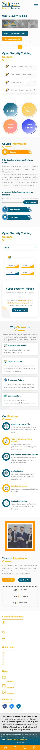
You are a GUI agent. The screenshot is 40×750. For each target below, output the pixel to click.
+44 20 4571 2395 (25, 300)
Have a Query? (20, 310)
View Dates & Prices (12, 39)
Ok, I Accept (20, 742)
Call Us (8, 580)
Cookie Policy (9, 665)
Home (6, 33)
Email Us (24, 580)
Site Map (8, 656)
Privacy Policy (10, 653)
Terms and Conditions (12, 659)
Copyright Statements (12, 662)
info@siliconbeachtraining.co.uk (18, 303)
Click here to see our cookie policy (16, 739)
